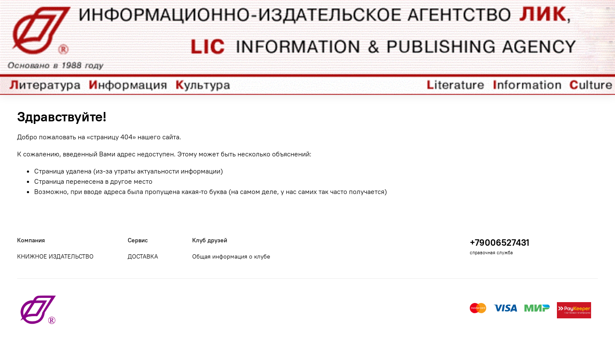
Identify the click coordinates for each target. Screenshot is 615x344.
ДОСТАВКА (143, 256)
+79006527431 (499, 242)
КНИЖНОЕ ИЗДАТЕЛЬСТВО (55, 256)
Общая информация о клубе (231, 256)
